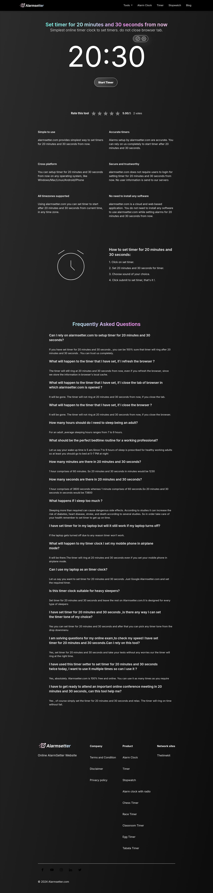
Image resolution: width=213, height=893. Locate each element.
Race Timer (129, 814)
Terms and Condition (103, 757)
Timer (160, 5)
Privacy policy (98, 780)
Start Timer (105, 82)
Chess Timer (130, 802)
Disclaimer (96, 768)
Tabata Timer (130, 848)
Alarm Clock (144, 5)
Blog (188, 5)
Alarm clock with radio (136, 791)
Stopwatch (175, 5)
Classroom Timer (133, 825)
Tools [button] (126, 5)
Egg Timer (128, 836)
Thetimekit (163, 755)
